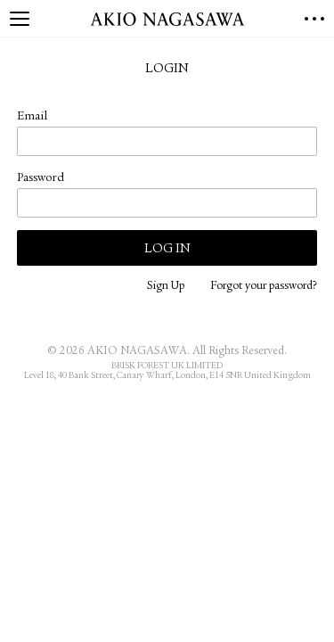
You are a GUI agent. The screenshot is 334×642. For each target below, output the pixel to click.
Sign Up (165, 286)
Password (40, 178)
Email (32, 117)
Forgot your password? (263, 286)
